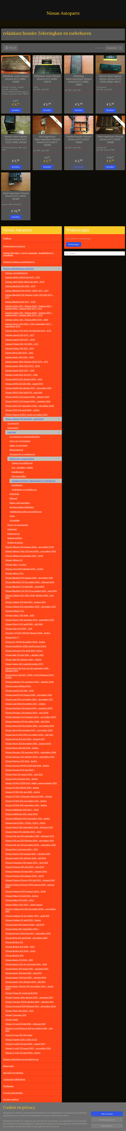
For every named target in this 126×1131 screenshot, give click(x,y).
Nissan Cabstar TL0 (32, 611)
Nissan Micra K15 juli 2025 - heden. (22, 748)
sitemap (73, 1126)
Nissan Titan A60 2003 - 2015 (32, 1010)
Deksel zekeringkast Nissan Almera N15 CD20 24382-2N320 (15, 139)
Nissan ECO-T (32, 637)
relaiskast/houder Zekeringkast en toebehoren (33, 480)
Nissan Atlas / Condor (15, 564)
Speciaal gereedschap (13, 1072)
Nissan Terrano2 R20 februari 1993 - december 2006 (32, 1006)
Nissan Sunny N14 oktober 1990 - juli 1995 (32, 982)
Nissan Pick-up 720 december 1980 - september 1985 (32, 845)
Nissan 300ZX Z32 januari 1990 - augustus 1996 (32, 401)
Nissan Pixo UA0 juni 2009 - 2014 (32, 849)
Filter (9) (10, 47)
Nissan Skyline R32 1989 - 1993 (32, 946)
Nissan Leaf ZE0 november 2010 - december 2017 (32, 699)
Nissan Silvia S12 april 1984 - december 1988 (32, 938)
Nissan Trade (32, 1019)
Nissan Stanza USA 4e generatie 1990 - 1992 (32, 964)
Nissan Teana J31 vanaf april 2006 (32, 993)
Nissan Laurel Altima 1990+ (32, 686)
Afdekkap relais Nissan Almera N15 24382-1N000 (16, 79)
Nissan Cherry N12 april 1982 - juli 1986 (32, 624)
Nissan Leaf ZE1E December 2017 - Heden (32, 703)
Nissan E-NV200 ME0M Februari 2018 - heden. (32, 633)
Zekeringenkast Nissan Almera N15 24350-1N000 (110, 139)
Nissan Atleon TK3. (32, 573)
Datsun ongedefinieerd (16, 273)
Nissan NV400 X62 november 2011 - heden (32, 801)
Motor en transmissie (33, 525)
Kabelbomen (18, 471)
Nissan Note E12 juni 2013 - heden (32, 779)
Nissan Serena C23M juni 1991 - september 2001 (32, 933)
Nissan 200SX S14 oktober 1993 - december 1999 (32, 388)
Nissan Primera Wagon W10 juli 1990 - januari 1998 (32, 880)
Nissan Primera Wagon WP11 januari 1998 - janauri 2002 (32, 885)
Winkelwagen (73, 244)
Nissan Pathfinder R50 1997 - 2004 (22, 809)
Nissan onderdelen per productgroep (31, 1059)
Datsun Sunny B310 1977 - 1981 (32, 370)
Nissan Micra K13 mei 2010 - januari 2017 (32, 739)
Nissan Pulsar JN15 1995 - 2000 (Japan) (32, 904)
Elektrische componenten (34, 458)
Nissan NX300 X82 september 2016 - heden (32, 805)
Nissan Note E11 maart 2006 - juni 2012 (32, 774)
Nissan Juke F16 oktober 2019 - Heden (32, 659)
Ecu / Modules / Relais (22, 467)
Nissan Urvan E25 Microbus (32, 1035)
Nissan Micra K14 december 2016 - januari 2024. (32, 743)
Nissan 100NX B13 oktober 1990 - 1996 (32, 379)
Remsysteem (33, 533)
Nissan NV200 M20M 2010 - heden (32, 787)
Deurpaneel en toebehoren (22, 454)
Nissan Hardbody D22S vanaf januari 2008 (25, 646)
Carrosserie (33, 427)
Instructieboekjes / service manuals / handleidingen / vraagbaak (31, 254)
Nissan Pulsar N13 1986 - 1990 (32, 900)
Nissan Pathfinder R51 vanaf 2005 (32, 814)
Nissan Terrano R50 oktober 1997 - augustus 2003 (32, 997)
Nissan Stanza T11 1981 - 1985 (32, 960)
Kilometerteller (19, 476)
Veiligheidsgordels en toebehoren (25, 511)
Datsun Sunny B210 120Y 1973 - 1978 (32, 366)
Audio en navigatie (18, 445)
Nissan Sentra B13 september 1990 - (32, 929)
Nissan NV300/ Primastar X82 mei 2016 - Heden (32, 796)
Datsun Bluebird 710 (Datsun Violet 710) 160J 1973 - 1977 (32, 296)
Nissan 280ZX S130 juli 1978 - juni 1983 (32, 392)
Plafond (13, 498)
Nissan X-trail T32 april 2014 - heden (32, 1052)
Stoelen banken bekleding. (21, 507)
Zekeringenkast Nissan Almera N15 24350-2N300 (16, 196)
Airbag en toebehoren (22, 463)
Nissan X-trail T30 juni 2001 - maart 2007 (32, 1043)
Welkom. (7, 238)
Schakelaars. (17, 485)
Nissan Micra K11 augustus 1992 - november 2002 (32, 730)
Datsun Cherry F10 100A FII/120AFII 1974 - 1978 (32, 330)
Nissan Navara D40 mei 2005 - (32, 770)
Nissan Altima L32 (32, 560)
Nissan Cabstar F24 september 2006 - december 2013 (32, 606)
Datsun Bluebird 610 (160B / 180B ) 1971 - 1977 (32, 290)
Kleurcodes (8, 1066)
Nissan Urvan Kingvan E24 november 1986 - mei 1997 (32, 1029)
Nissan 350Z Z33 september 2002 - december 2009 (32, 405)
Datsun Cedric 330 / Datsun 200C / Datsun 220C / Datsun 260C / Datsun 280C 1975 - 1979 (32, 313)
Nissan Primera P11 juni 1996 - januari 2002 (32, 871)
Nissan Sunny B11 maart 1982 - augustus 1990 (32, 968)
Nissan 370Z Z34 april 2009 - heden (32, 410)
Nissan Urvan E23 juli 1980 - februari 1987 (32, 1024)
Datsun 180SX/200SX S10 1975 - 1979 (32, 277)
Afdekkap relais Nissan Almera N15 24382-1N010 (47, 79)
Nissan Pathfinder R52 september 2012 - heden (32, 818)
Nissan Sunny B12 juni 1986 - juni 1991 (32, 973)
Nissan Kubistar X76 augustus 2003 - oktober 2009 (32, 681)
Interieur (33, 432)
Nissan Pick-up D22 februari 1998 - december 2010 (29, 840)
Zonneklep (14, 520)
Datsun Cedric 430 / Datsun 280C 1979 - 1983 (32, 319)
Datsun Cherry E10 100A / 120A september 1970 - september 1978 (32, 325)
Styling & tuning (15, 542)
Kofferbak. (14, 494)
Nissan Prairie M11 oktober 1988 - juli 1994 (32, 858)
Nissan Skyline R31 (32, 942)
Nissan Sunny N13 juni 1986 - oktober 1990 (32, 977)
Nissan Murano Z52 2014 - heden (32, 761)
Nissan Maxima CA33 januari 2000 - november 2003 (32, 717)
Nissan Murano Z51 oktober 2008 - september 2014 (32, 756)
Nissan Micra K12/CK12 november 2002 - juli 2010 (32, 734)
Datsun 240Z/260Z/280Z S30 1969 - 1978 (32, 281)
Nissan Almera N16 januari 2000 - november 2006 (32, 547)
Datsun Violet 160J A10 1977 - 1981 (32, 374)
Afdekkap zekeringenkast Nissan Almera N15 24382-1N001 (79, 80)
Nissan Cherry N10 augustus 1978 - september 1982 (32, 619)
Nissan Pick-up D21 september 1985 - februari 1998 (29, 836)
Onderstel (33, 529)
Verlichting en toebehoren (24, 489)
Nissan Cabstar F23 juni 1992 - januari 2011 (32, 602)
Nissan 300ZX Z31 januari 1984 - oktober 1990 (32, 397)
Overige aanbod (10, 1099)
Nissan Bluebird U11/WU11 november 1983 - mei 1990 (32, 591)
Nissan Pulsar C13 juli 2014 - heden (32, 896)
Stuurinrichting (33, 538)
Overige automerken (31, 1092)
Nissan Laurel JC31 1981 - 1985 (32, 690)
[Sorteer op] (114, 48)
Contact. (7, 1106)
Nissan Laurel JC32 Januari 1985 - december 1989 (32, 695)
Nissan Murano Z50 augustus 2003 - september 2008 (32, 752)
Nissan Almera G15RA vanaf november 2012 (32, 414)
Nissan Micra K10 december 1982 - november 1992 (32, 725)
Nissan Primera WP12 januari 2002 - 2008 (25, 891)
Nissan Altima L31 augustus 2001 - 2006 (32, 555)
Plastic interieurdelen (19, 502)
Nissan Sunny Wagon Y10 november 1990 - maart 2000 (32, 987)
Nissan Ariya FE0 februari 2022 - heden (32, 569)
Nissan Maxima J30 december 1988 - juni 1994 (32, 721)
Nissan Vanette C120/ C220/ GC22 (32, 1039)
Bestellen (16, 110)
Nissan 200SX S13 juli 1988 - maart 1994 (32, 383)
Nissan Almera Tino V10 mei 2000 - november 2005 (32, 551)
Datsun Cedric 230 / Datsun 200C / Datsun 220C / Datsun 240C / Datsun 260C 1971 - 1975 (32, 307)
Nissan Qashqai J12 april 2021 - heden (32, 920)
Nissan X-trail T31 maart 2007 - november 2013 (32, 1048)
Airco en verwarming (19, 441)
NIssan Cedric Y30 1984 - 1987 (32, 615)
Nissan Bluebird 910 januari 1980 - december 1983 (32, 577)
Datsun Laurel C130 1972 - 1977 (32, 335)
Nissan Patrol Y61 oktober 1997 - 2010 (32, 831)
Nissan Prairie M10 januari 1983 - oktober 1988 (32, 853)
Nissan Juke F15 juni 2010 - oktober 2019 (32, 655)
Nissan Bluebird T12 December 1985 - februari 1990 (32, 582)
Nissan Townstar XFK (32, 1015)
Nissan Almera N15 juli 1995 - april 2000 (32, 419)
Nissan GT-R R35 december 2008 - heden (32, 642)
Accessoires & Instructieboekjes (24, 436)
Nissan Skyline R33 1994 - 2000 (32, 951)
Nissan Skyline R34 (32, 955)
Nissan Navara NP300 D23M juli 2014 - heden (32, 765)
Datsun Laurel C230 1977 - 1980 (32, 339)
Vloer (12, 516)
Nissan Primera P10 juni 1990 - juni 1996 (32, 867)
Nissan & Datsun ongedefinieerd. (19, 262)
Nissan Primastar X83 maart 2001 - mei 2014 (32, 862)
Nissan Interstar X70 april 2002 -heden (32, 650)
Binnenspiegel (16, 449)
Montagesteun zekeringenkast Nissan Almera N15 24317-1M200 (47, 140)
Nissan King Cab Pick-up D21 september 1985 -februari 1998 (32, 669)
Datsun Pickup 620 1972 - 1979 (32, 348)
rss (78, 1126)
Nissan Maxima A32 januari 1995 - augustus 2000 (32, 708)
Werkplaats (8, 1086)
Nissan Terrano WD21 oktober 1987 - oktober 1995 (32, 1001)
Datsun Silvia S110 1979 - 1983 (32, 352)
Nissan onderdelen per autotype (31, 268)
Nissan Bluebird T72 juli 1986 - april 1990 (32, 586)
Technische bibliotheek (31, 1079)
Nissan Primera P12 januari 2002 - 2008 (32, 876)
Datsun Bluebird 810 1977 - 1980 (32, 301)
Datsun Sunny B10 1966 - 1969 (32, 357)
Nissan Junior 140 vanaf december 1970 (32, 664)
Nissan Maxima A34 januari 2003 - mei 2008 (32, 712)
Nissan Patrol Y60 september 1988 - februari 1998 (32, 827)
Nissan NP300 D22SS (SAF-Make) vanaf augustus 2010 (32, 783)
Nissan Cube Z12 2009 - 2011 (32, 628)
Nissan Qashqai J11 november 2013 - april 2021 (32, 915)
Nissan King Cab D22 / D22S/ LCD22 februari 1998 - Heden (32, 676)
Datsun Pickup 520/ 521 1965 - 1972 (32, 344)
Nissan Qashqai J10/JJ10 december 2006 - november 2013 (32, 910)
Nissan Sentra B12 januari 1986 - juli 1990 (32, 924)
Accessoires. (13, 423)
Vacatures (7, 1112)
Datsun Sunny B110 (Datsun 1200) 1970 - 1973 (32, 361)
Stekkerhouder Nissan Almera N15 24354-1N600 (78, 139)
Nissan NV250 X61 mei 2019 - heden (32, 792)
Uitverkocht (78, 167)
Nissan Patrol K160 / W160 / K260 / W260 (32, 823)
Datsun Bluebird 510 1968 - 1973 (32, 286)
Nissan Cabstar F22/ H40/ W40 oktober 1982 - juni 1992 (32, 596)
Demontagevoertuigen (31, 246)
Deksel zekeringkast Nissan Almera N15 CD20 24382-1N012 (110, 79)
